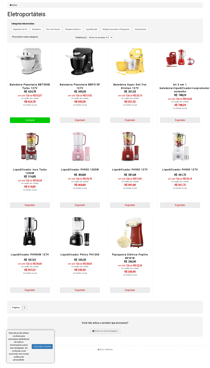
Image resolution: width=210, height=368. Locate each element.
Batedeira (36, 29)
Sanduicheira (140, 29)
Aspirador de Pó (20, 29)
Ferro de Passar (53, 29)
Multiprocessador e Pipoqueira (116, 29)
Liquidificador (92, 29)
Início (13, 5)
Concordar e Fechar (42, 346)
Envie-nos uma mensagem (105, 331)
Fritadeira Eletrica (73, 29)
